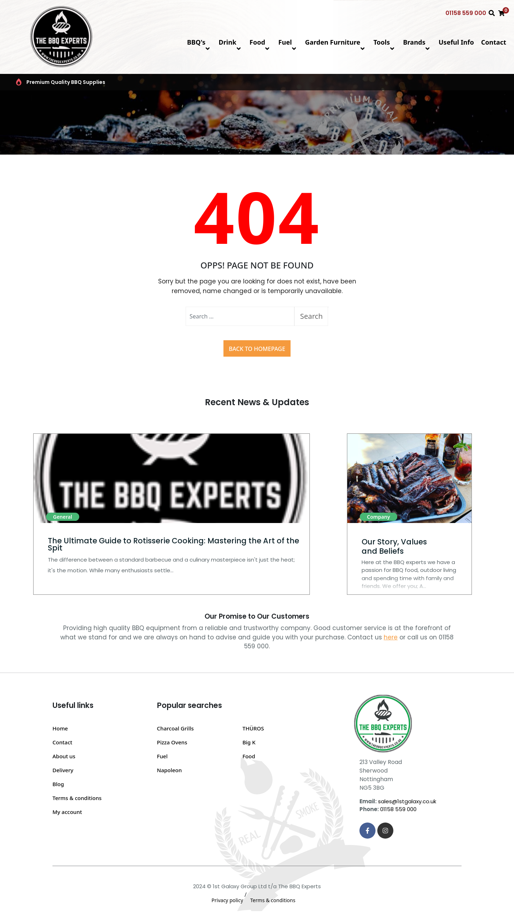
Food (260, 42)
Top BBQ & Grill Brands (218, 82)
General (62, 516)
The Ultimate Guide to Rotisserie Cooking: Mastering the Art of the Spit (173, 544)
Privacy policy (227, 900)
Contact (493, 42)
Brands (417, 42)
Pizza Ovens (172, 742)
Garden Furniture (336, 42)
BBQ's (199, 42)
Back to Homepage (257, 349)
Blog (58, 784)
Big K (249, 742)
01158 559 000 (465, 13)
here (391, 637)
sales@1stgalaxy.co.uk (407, 801)
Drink (230, 42)
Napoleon (169, 770)
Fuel (288, 42)
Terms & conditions (77, 797)
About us (63, 756)
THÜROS (253, 728)
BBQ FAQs (373, 82)
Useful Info (456, 42)
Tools (384, 42)
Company (378, 516)
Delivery (62, 770)
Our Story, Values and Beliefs (394, 546)
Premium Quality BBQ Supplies (56, 82)
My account (67, 811)
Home (60, 728)
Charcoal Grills (175, 728)
